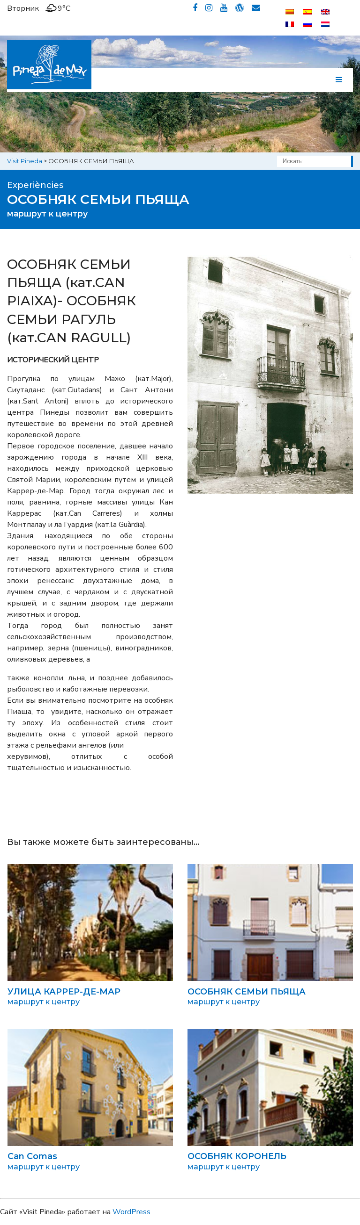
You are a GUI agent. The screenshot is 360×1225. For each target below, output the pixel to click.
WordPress (131, 1212)
